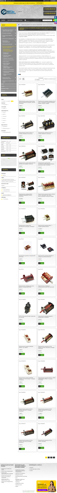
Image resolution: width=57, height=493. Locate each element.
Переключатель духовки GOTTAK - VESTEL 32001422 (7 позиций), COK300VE (26, 410)
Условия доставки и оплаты (35, 469)
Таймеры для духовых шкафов (7, 75)
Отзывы (2, 86)
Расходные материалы (7, 33)
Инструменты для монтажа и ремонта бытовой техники (8, 30)
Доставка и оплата (4, 88)
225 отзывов (47, 0)
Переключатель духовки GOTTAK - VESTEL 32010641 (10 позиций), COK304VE (45, 410)
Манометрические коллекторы (21, 476)
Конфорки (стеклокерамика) (8, 69)
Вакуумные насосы (19, 474)
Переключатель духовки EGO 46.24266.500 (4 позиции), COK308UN (26, 226)
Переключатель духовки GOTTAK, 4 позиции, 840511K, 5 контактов (45, 133)
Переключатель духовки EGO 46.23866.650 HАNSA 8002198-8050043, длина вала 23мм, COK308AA (46, 163)
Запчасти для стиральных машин (7, 36)
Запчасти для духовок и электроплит (5, 477)
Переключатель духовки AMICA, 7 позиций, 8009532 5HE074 (45, 226)
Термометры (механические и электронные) (8, 72)
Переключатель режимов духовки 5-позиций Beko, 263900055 (45, 317)
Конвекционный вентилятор (8, 59)
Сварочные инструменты (20, 473)
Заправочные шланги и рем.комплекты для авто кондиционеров (20, 470)
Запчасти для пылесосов (7, 44)
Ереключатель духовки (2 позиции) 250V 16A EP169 (27, 256)
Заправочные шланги (20, 483)
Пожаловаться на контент (30, 491)
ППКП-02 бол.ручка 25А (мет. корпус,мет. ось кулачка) (27, 317)
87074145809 (40, 3)
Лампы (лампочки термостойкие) (6, 64)
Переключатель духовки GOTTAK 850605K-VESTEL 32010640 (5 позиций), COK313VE (46, 347)
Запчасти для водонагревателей (6, 41)
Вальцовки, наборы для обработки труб (20, 480)
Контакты (3, 90)
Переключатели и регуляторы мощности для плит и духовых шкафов (8, 50)
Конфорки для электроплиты (6, 53)
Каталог (2, 27)
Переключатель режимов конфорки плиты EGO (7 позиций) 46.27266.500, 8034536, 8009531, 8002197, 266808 (46, 102)
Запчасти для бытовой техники (14, 20)
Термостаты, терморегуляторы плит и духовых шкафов (8, 67)
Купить (23, 109)
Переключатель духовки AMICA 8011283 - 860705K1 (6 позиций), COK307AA (27, 163)
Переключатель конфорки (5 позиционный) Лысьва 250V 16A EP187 (46, 286)
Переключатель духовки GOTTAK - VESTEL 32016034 (45, 441)
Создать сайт (9, 0)
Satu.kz (33, 490)
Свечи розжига (6, 61)
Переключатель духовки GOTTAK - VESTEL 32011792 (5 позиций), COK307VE (26, 441)
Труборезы (18, 481)
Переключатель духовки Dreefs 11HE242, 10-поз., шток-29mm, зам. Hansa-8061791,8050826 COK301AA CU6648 (46, 195)
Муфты (17, 486)
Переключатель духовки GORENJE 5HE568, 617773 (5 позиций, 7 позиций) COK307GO (27, 378)
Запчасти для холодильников (8, 38)
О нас (2, 84)
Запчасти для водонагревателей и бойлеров (7, 473)
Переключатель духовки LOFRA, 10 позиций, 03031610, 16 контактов (26, 133)
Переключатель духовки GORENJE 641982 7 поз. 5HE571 (26, 347)
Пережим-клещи (19, 484)
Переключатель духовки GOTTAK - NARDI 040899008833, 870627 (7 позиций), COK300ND (46, 378)
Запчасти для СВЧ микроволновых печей (7, 78)
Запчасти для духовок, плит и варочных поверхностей (32, 24)
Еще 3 (4, 122)
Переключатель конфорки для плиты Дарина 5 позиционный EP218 (26, 286)
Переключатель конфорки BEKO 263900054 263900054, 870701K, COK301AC (25, 195)
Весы (17, 477)
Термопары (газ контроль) (8, 58)
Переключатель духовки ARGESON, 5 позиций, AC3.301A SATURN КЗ (46, 256)
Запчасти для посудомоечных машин (8, 81)
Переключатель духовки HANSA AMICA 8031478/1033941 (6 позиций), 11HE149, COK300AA (27, 102)
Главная (3, 20)
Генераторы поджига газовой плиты (7, 56)
